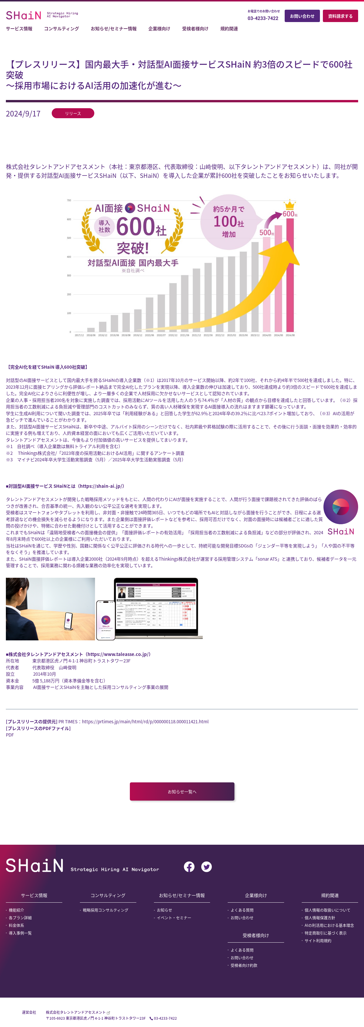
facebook (189, 866)
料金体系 (16, 925)
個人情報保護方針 (320, 917)
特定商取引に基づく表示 (326, 933)
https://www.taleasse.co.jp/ (118, 654)
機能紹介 (16, 910)
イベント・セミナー (174, 917)
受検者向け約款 (244, 965)
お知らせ (164, 910)
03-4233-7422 (263, 18)
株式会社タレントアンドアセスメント (76, 1012)
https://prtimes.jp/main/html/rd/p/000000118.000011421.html (145, 721)
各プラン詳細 (20, 917)
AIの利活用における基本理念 (329, 925)
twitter (206, 866)
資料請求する (340, 16)
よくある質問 (242, 910)
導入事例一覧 (20, 933)
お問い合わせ (302, 16)
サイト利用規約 (318, 940)
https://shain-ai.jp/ (101, 486)
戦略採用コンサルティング (105, 910)
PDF (10, 735)
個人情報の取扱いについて (327, 910)
